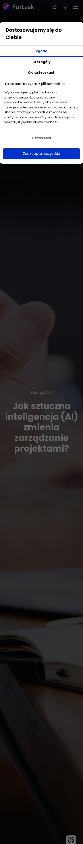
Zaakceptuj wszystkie (41, 153)
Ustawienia (41, 138)
